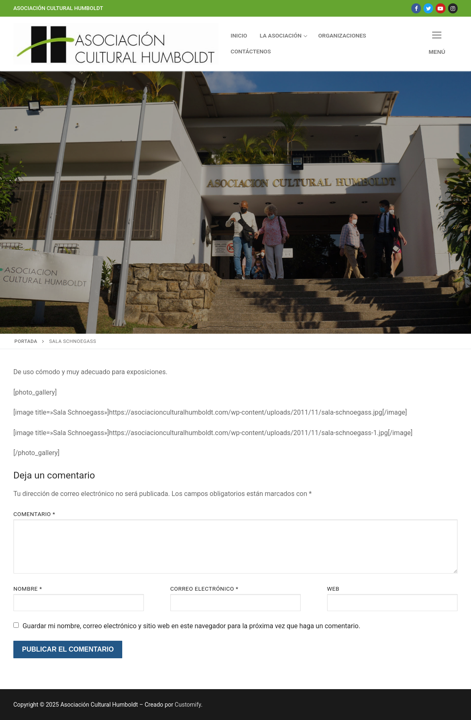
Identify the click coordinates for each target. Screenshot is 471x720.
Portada (26, 341)
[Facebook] (416, 8)
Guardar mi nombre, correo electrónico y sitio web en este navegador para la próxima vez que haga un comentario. (191, 626)
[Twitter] (428, 8)
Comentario (34, 514)
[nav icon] (437, 43)
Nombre (27, 588)
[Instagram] (453, 8)
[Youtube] (440, 8)
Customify (188, 704)
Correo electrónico (204, 588)
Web (333, 588)
